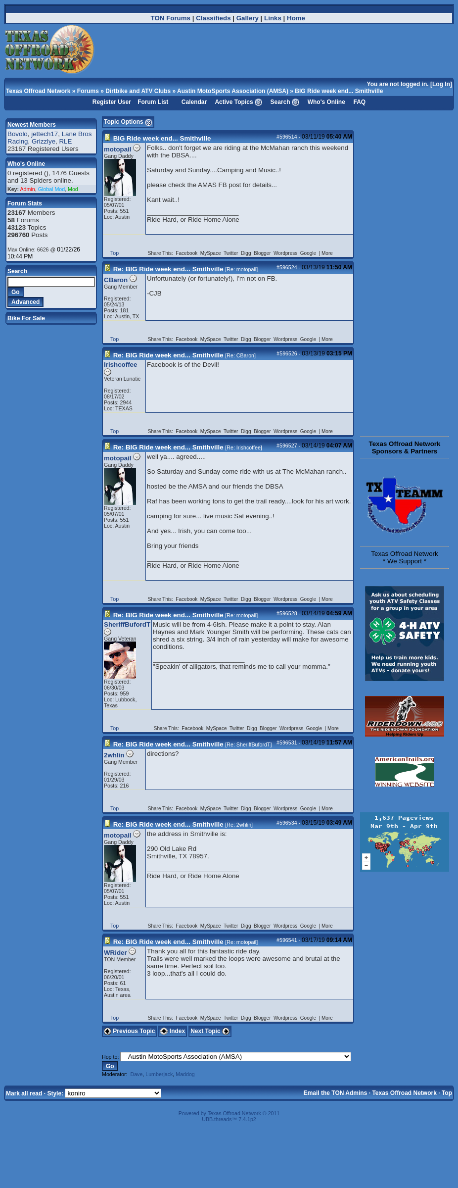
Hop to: (110, 1057)
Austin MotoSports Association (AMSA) (232, 91)
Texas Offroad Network (38, 91)
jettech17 (44, 134)
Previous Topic (129, 1031)
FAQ (360, 102)
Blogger (263, 253)
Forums (88, 91)
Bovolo (17, 134)
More (327, 253)
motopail (118, 149)
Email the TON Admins (335, 1092)
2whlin (114, 755)
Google (309, 253)
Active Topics (234, 102)
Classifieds (213, 18)
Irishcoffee (120, 364)
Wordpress (286, 253)
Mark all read (24, 1093)
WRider (115, 952)
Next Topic (209, 1031)
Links (272, 18)
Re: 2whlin (239, 825)
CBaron (116, 280)
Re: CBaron (240, 355)
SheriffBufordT (127, 624)
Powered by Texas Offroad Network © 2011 (229, 1113)
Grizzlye (43, 141)
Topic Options (128, 122)
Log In (441, 84)
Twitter (231, 253)
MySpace (211, 253)
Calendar (194, 102)
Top (114, 253)
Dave (136, 1074)
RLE (65, 141)
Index (172, 1031)
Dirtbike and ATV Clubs (138, 91)
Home (296, 18)
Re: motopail (241, 269)
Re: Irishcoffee (244, 447)
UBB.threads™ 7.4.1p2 (229, 1119)
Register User (111, 102)
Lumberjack (159, 1074)
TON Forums (170, 18)
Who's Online (326, 102)
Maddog (185, 1074)
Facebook (187, 253)
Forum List (152, 102)
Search (280, 102)
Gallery (247, 18)
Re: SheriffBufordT (248, 744)
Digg (246, 253)
